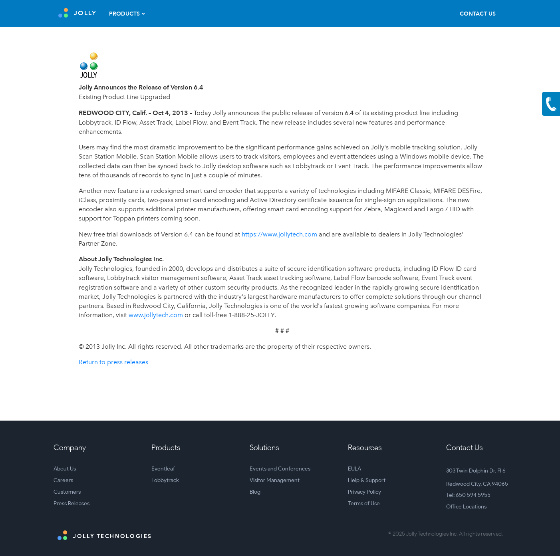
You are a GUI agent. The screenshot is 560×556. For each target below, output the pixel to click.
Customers (67, 491)
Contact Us (478, 14)
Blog (255, 491)
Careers (63, 480)
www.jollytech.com (156, 315)
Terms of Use (364, 503)
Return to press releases (113, 362)
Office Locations (466, 506)
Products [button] (124, 14)
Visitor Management (275, 480)
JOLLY (77, 13)
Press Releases (71, 503)
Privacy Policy (364, 491)
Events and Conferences (280, 468)
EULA (354, 468)
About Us (65, 468)
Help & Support (366, 480)
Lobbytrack (165, 480)
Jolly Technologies (105, 535)
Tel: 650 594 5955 (468, 495)
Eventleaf (163, 468)
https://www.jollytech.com (279, 234)
